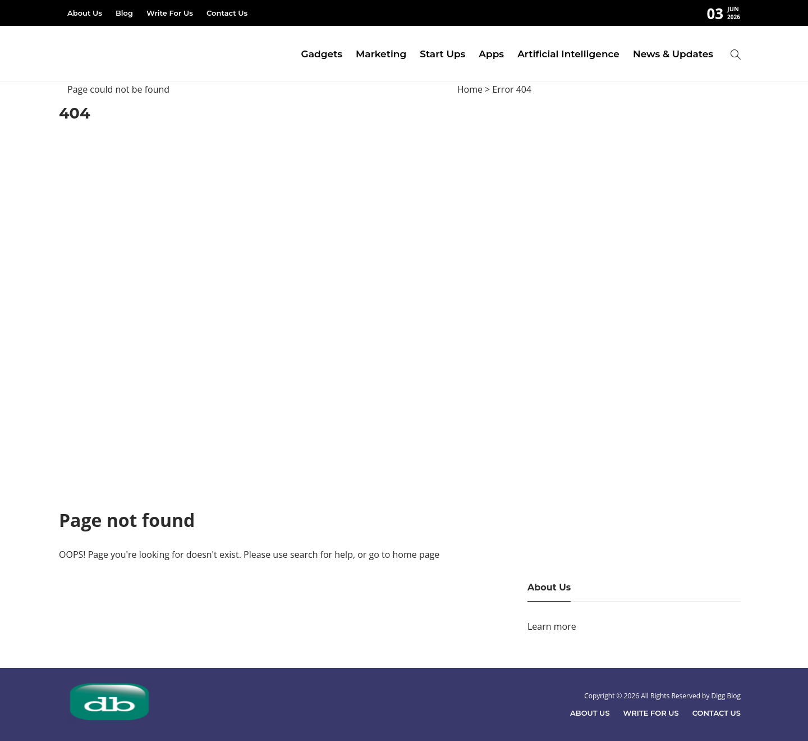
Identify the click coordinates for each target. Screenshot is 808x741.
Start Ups (442, 54)
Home (470, 89)
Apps (491, 54)
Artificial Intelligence (568, 54)
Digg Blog (726, 696)
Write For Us (169, 12)
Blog (124, 12)
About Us (84, 12)
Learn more (551, 626)
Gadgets (321, 54)
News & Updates (673, 54)
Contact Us (226, 12)
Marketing (381, 54)
